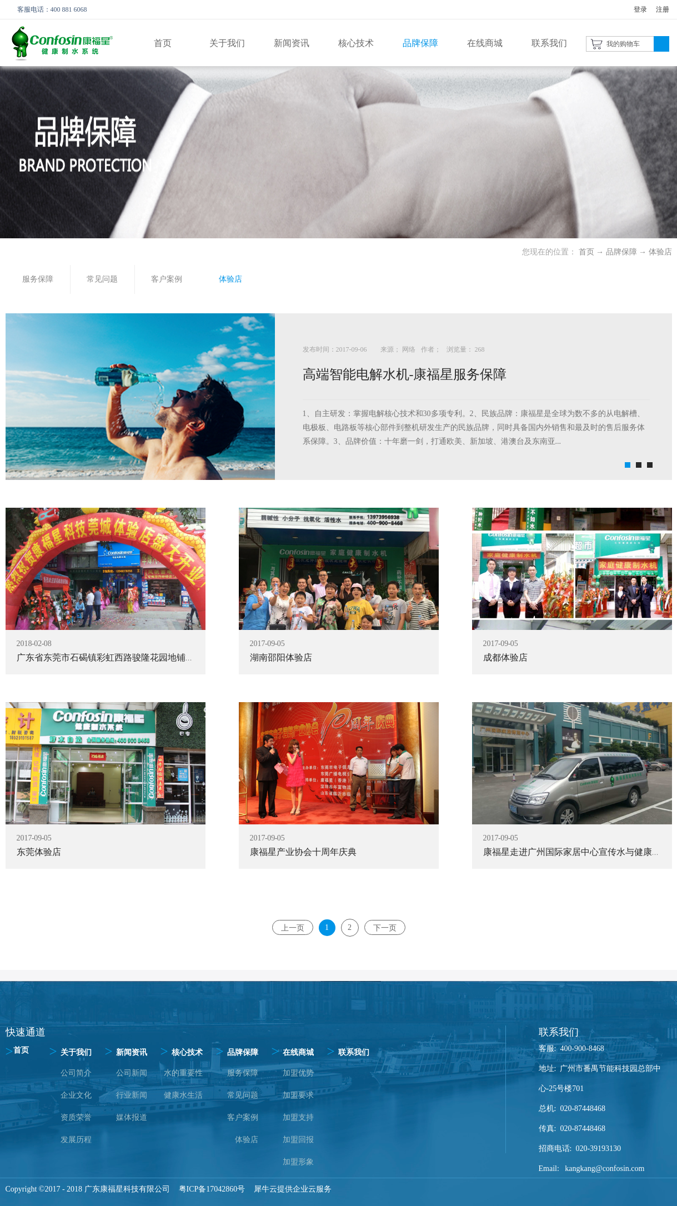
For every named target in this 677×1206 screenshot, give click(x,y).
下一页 (385, 927)
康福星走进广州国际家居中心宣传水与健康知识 (576, 852)
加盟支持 (298, 1117)
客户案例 (242, 1117)
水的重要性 (183, 1073)
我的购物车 (623, 44)
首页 (163, 43)
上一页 (292, 927)
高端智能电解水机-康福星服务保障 (405, 374)
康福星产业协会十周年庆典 (303, 852)
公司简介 (76, 1073)
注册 (662, 9)
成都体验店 (505, 657)
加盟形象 (298, 1162)
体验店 (660, 252)
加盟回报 (298, 1139)
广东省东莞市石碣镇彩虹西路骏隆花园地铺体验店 (114, 657)
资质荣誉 (76, 1117)
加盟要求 (298, 1095)
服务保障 (242, 1073)
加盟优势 (298, 1073)
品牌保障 (621, 252)
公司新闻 (131, 1073)
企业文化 (76, 1095)
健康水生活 (183, 1095)
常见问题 (242, 1095)
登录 (640, 9)
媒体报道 (131, 1117)
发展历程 (76, 1139)
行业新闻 (131, 1095)
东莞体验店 (39, 852)
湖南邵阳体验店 (281, 657)
